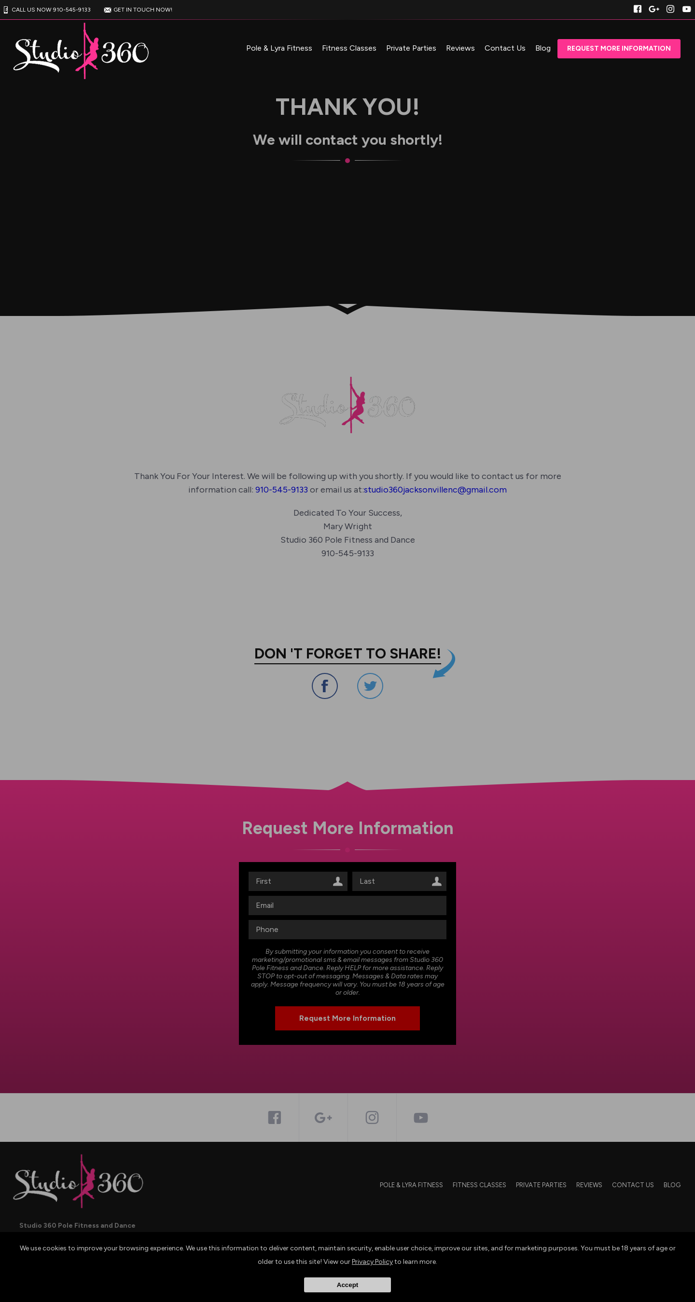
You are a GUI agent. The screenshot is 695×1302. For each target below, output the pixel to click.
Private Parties (411, 48)
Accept (347, 1284)
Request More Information (619, 48)
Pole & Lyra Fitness (279, 48)
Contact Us (505, 48)
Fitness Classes (349, 48)
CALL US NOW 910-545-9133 (45, 9)
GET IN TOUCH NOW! (137, 9)
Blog (543, 48)
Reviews (460, 48)
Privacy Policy (372, 1262)
